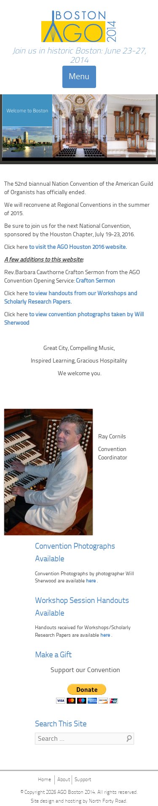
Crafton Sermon (95, 281)
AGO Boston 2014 (76, 792)
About (63, 779)
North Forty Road (107, 801)
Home (44, 779)
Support (83, 779)
